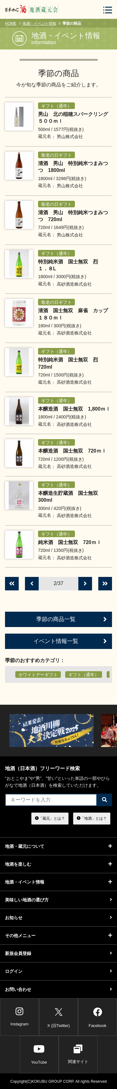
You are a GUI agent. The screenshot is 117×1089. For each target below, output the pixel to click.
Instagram (20, 1016)
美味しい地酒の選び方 (58, 899)
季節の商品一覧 (71, 619)
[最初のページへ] (12, 583)
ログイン (58, 971)
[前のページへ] (32, 583)
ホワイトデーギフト (38, 674)
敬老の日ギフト (56, 155)
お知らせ (58, 917)
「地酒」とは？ (92, 818)
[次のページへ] (85, 583)
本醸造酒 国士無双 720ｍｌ (72, 451)
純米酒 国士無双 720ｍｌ (69, 542)
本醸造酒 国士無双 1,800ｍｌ (74, 409)
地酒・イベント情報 (39, 23)
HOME (10, 23)
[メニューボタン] (107, 10)
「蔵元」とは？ (50, 818)
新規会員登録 (58, 953)
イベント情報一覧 (70, 641)
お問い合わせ (58, 989)
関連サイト (78, 1054)
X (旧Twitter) (58, 1016)
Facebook (97, 1016)
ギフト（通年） (56, 105)
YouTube (39, 1054)
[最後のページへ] (105, 583)
